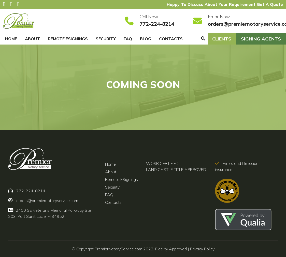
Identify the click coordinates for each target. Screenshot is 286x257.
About (32, 38)
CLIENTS (221, 39)
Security (106, 38)
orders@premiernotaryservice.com (47, 200)
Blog (145, 38)
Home (11, 38)
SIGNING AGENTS (261, 39)
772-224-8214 (157, 24)
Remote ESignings (68, 38)
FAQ (128, 38)
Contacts (171, 38)
